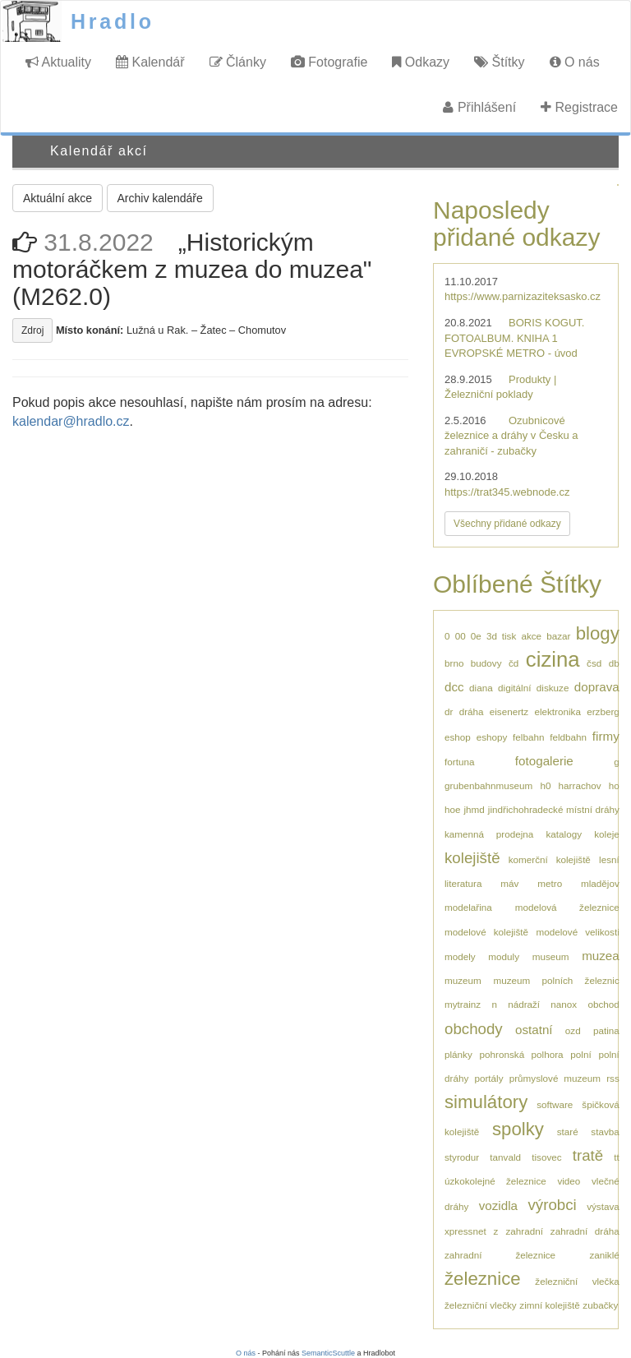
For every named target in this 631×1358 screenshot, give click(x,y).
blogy (597, 633)
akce (531, 635)
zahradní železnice (499, 1254)
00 (460, 635)
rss (612, 1078)
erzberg (603, 711)
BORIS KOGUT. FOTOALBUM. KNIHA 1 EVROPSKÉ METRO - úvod (514, 337)
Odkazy (420, 62)
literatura (462, 883)
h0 (545, 785)
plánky (458, 1054)
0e (476, 635)
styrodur (461, 1157)
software (555, 1104)
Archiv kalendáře (160, 198)
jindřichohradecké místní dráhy (553, 809)
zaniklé (604, 1254)
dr (448, 711)
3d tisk (501, 635)
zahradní (523, 1231)
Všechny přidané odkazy (507, 523)
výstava (603, 1206)
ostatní (534, 1030)
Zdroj (32, 330)
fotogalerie (544, 761)
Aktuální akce (57, 198)
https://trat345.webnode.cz (506, 492)
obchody (473, 1028)
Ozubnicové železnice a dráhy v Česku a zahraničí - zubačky (511, 435)
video (568, 1181)
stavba (605, 1131)
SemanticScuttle (328, 1353)
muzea (600, 956)
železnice (482, 1278)
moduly (503, 956)
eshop (457, 737)
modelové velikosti (577, 931)
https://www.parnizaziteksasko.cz (522, 296)
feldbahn (568, 737)
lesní (609, 859)
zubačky (600, 1305)
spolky (518, 1129)
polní (580, 1054)
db (614, 663)
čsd (594, 663)
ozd (573, 1030)
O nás (575, 62)
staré (567, 1131)
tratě (588, 1155)
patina (606, 1030)
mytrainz (462, 1004)
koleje (606, 834)
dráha (471, 711)
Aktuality (58, 62)
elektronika (557, 711)
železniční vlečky (480, 1305)
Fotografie (329, 62)
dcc (454, 687)
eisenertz (509, 711)
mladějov (600, 883)
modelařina (468, 907)
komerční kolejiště (550, 859)
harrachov (580, 785)
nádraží (524, 1004)
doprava (596, 687)
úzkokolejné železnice (495, 1181)
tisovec (546, 1157)
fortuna (459, 761)
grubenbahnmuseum (488, 785)
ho (614, 785)
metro (549, 883)
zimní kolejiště (549, 1305)
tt (616, 1157)
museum (550, 956)
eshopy (492, 737)
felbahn (528, 737)
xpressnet (465, 1231)
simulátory (485, 1102)
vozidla (498, 1205)
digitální (514, 687)
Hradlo (112, 21)
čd (513, 663)
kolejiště (472, 857)
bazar (558, 635)
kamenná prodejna (488, 834)
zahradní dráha (584, 1231)
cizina (553, 659)
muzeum (462, 980)
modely (460, 956)
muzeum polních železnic (556, 980)
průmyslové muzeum (555, 1078)
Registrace (579, 107)
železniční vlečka (577, 1281)
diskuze (553, 687)
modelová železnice (567, 907)
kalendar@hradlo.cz (71, 421)
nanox (563, 1004)
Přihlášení (479, 107)
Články (238, 62)
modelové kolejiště (486, 931)
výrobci (551, 1204)
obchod (603, 1004)
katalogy (564, 834)
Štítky (499, 62)
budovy (486, 663)
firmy (605, 736)
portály (488, 1078)
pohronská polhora (522, 1054)
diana (481, 687)
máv (509, 883)
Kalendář (150, 62)
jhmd (474, 809)
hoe (452, 809)
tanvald (505, 1157)
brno (453, 663)
